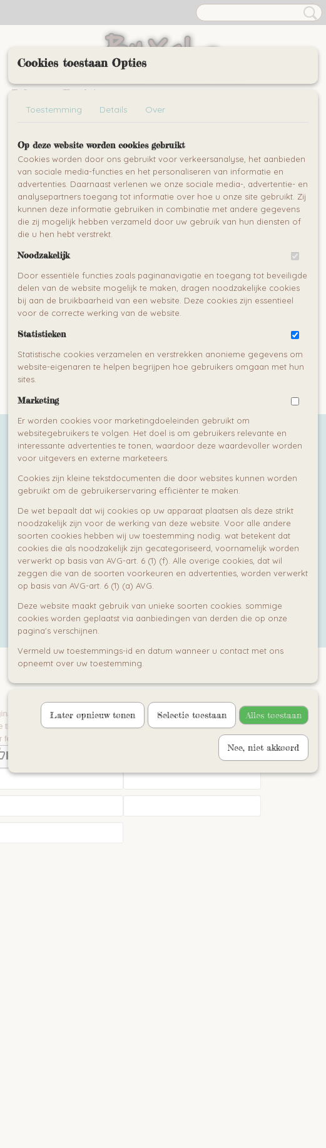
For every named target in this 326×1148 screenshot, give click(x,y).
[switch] (295, 256)
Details (113, 109)
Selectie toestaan (192, 714)
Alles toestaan (274, 714)
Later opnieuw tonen (92, 714)
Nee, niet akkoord (263, 747)
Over (155, 109)
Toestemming (54, 109)
